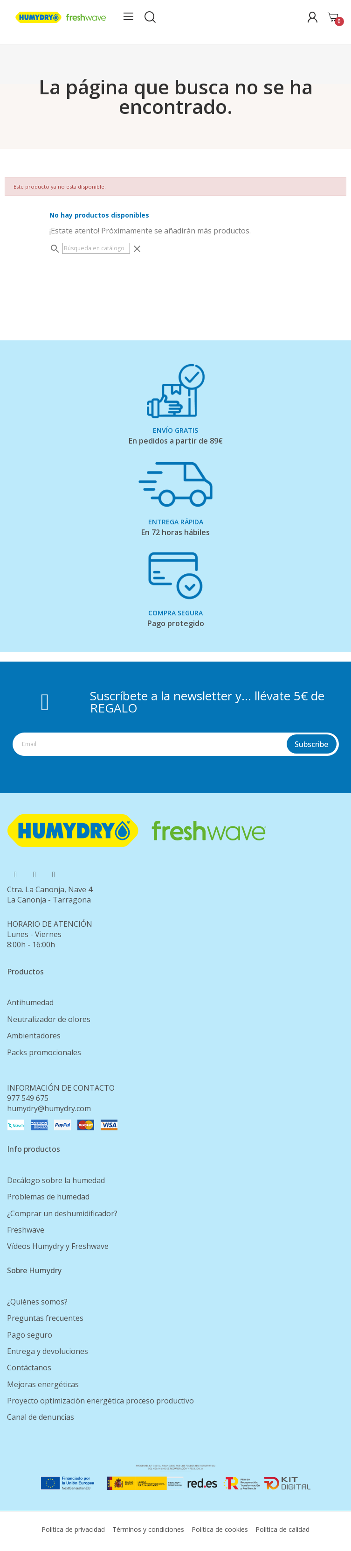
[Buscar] (96, 248)
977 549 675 (27, 1098)
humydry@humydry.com (49, 1108)
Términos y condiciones (148, 1529)
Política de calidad (282, 1529)
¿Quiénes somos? (37, 1302)
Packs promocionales (44, 1052)
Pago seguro (29, 1335)
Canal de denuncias (40, 1417)
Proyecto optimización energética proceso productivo (100, 1401)
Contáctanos (29, 1367)
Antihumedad (30, 1002)
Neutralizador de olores (48, 1019)
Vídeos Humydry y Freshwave (58, 1246)
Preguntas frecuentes (45, 1318)
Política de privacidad (73, 1529)
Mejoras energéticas (43, 1384)
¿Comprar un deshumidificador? (62, 1213)
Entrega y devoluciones (47, 1351)
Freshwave (25, 1230)
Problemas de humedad (48, 1196)
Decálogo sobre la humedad (56, 1180)
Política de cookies (220, 1529)
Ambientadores (34, 1035)
